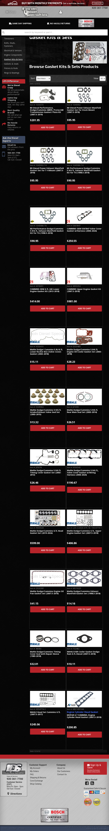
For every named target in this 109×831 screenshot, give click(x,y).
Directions (14, 793)
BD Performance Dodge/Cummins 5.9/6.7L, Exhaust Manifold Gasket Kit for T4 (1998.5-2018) (83, 170)
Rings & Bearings (11, 72)
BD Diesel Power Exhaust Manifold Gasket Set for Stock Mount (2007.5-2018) (84, 110)
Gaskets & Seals (11, 63)
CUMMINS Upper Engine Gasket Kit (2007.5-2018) (84, 290)
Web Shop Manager (100, 829)
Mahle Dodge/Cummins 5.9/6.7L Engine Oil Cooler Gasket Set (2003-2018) (84, 351)
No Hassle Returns (12, 124)
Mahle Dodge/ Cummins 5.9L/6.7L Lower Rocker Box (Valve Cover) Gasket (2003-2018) (46, 351)
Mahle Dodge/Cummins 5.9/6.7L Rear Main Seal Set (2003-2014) (82, 411)
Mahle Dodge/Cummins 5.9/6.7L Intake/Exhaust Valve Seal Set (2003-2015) (45, 412)
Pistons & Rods (11, 68)
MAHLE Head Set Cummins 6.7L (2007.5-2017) (45, 713)
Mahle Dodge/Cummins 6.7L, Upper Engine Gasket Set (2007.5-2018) (84, 532)
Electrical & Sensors (13, 50)
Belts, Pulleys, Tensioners (10, 37)
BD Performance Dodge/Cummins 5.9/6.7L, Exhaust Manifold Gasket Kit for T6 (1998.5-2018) (47, 231)
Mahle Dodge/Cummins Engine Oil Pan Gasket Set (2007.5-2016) (47, 592)
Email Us (12, 145)
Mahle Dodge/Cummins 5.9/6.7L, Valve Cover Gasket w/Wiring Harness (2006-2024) (83, 472)
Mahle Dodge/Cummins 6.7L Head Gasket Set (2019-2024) (46, 532)
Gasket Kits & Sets (13, 59)
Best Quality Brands (14, 111)
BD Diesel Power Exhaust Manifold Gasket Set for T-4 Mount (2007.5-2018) (47, 170)
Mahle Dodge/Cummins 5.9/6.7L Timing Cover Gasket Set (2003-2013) (45, 472)
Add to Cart (47, 127)
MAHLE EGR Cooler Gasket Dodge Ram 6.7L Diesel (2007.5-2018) (83, 653)
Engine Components (13, 55)
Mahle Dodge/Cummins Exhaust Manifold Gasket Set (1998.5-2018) (83, 592)
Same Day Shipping (12, 99)
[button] (54, 32)
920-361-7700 (14, 153)
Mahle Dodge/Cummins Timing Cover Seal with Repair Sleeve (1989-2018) (45, 654)
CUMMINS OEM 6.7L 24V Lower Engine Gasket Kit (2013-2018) (44, 290)
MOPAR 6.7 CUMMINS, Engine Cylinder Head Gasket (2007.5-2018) (84, 716)
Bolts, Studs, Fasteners (9, 44)
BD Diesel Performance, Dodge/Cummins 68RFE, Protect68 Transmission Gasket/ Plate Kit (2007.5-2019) (46, 111)
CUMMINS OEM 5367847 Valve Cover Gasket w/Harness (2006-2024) (84, 230)
